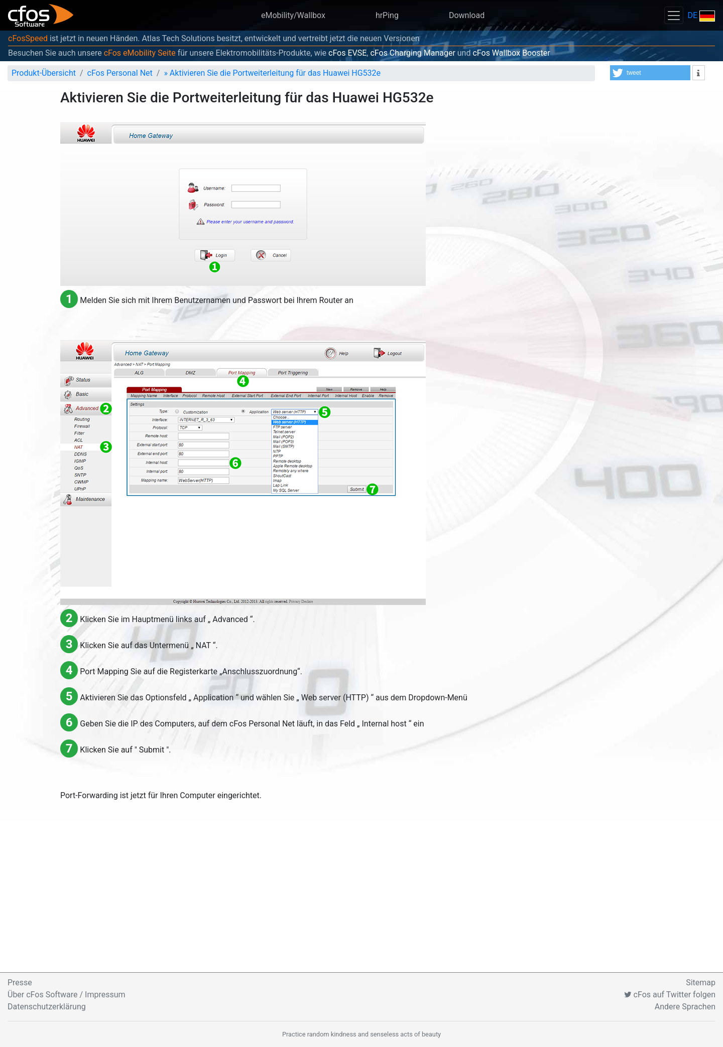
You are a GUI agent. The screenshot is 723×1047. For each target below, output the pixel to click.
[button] (650, 72)
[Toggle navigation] (673, 15)
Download (467, 15)
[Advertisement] (361, 897)
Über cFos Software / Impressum (67, 994)
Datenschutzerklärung (47, 1006)
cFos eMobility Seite (140, 53)
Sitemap (700, 982)
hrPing (387, 15)
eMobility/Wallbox (293, 15)
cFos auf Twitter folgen (669, 994)
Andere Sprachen (685, 1006)
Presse (20, 982)
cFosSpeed (28, 38)
